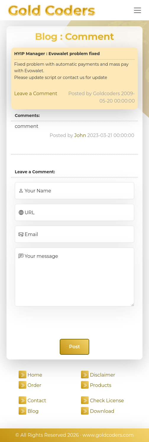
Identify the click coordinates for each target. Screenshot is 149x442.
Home (30, 375)
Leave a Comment (35, 93)
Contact (32, 400)
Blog (46, 36)
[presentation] (74, 322)
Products (96, 385)
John (80, 135)
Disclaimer (98, 375)
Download (97, 411)
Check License (102, 400)
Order (30, 385)
